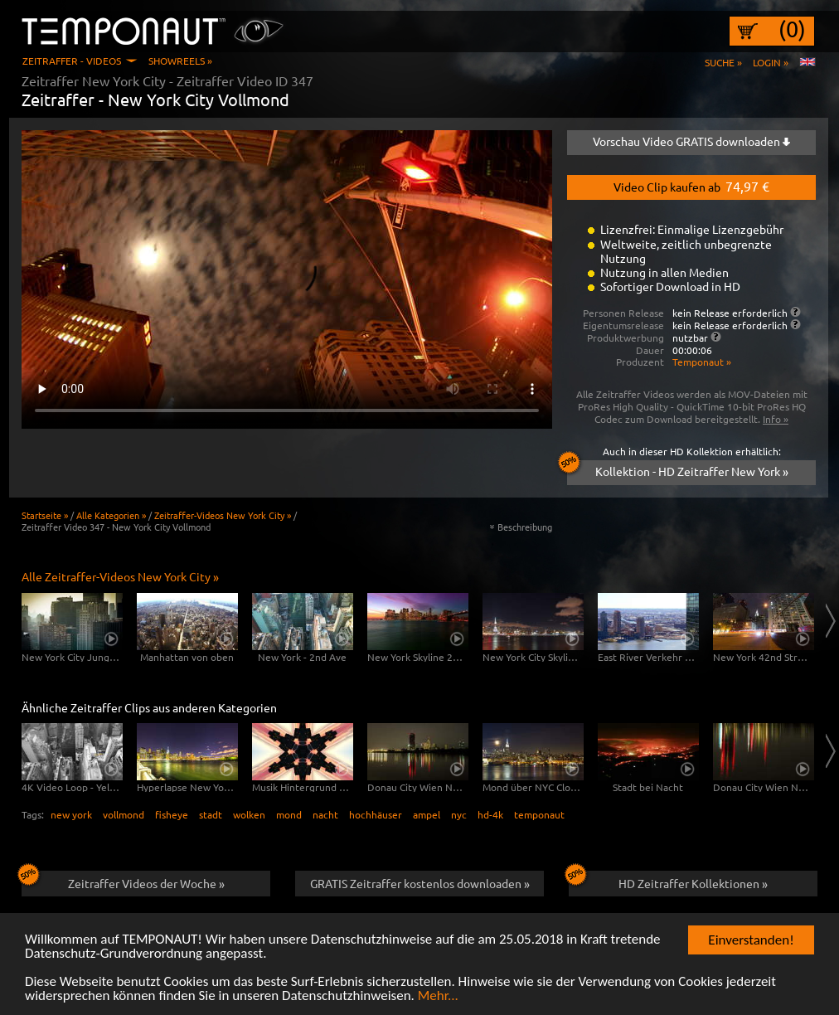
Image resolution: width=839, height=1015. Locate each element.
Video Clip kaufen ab (691, 185)
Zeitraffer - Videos (71, 60)
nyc (459, 814)
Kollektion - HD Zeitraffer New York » (677, 469)
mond (289, 814)
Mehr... (438, 996)
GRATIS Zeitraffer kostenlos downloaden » (420, 883)
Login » (770, 62)
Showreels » (180, 60)
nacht (325, 814)
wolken (249, 814)
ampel (426, 814)
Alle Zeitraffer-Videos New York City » (120, 576)
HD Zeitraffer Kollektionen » (668, 881)
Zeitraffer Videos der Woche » (123, 881)
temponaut (539, 814)
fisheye (171, 814)
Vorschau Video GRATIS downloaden (691, 141)
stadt (210, 814)
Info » (775, 418)
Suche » (723, 62)
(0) (792, 29)
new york (71, 814)
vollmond (123, 814)
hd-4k (490, 814)
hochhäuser (375, 814)
